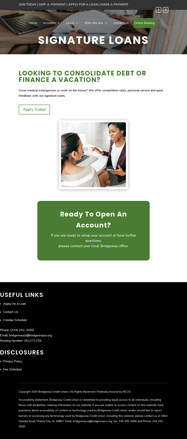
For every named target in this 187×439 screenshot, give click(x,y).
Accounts (51, 23)
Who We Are (95, 23)
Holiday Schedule (15, 320)
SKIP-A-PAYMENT (52, 4)
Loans (72, 23)
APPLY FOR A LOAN (83, 4)
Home (33, 23)
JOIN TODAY (27, 4)
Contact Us (120, 23)
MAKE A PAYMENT (114, 4)
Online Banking (144, 23)
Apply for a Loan (14, 304)
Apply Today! (34, 109)
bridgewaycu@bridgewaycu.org (30, 335)
